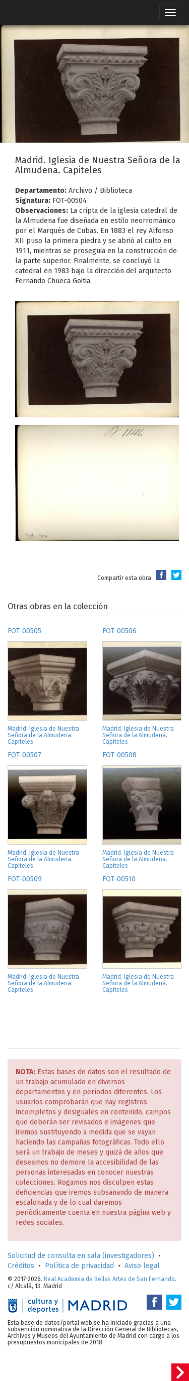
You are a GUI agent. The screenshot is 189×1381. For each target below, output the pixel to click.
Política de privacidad (79, 1265)
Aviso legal (142, 1265)
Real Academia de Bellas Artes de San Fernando (109, 1279)
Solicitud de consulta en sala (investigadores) (81, 1255)
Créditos (21, 1265)
